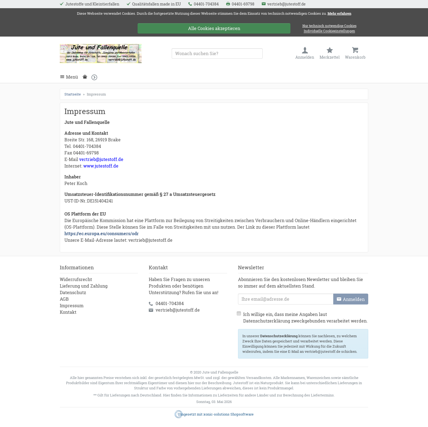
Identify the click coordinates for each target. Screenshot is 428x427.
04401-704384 (170, 303)
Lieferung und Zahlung (84, 286)
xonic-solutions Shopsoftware (228, 414)
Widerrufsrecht (76, 279)
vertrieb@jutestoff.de (178, 310)
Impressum (72, 305)
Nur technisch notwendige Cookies (329, 26)
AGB (64, 299)
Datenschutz (73, 292)
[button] (96, 77)
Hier (166, 395)
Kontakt (68, 312)
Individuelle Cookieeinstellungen (329, 31)
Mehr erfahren (339, 13)
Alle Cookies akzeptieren (214, 28)
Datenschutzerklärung (279, 336)
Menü (72, 77)
